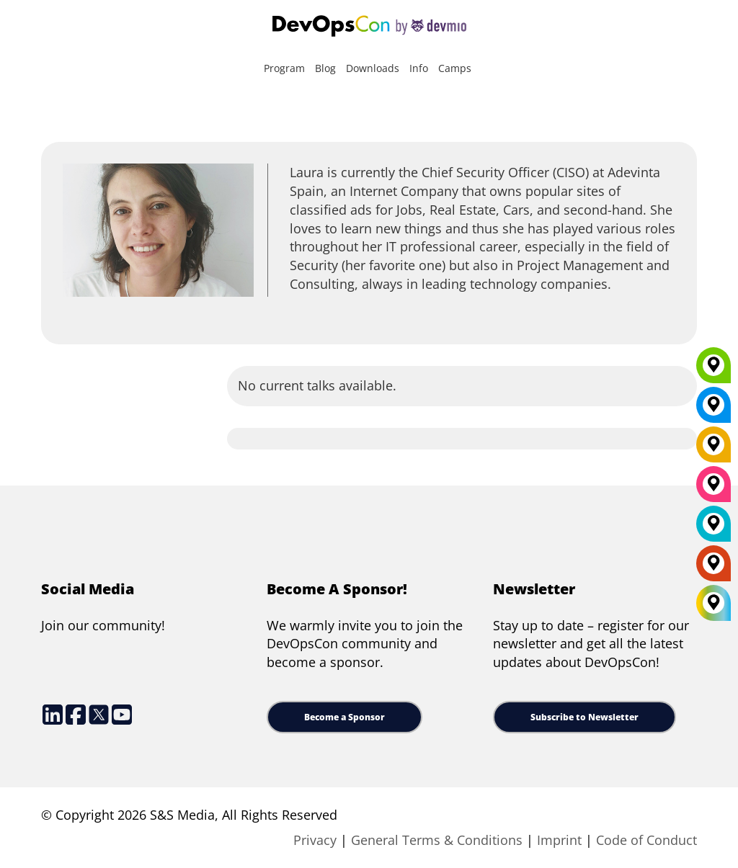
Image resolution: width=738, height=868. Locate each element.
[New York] (713, 410)
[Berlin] (713, 449)
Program (284, 68)
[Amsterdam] (713, 568)
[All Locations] (713, 603)
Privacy (315, 840)
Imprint (559, 840)
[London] (713, 528)
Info (418, 68)
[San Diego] (713, 489)
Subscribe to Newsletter (584, 717)
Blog (325, 68)
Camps (454, 68)
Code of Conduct (646, 840)
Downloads (372, 68)
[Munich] (713, 370)
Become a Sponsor (344, 717)
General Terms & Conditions (437, 840)
